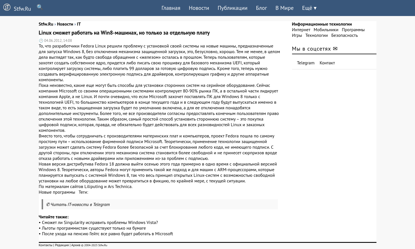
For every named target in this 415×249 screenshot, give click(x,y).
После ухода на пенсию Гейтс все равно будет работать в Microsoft (107, 233)
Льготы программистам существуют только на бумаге (94, 228)
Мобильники (326, 29)
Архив (75, 245)
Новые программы (57, 192)
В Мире (284, 8)
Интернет (301, 29)
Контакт (327, 62)
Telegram (306, 62)
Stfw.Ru (15, 8)
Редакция (62, 245)
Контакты (46, 245)
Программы (353, 29)
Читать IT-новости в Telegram (80, 204)
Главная (170, 8)
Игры (297, 35)
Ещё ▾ (309, 8)
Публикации (232, 8)
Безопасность (344, 35)
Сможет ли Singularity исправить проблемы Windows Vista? (100, 222)
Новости (199, 8)
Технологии (316, 35)
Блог (261, 8)
